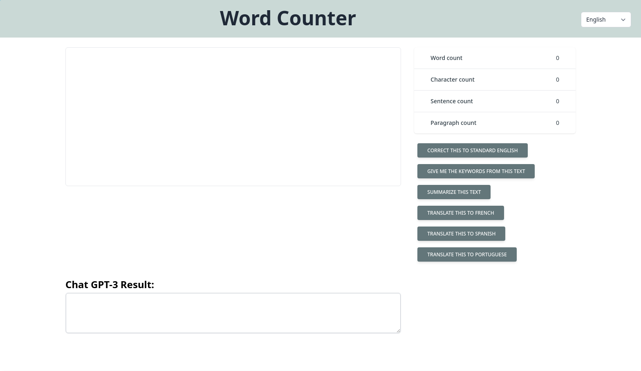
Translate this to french (460, 212)
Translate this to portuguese (467, 254)
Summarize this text (454, 192)
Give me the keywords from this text (476, 171)
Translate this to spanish (461, 233)
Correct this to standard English (472, 150)
